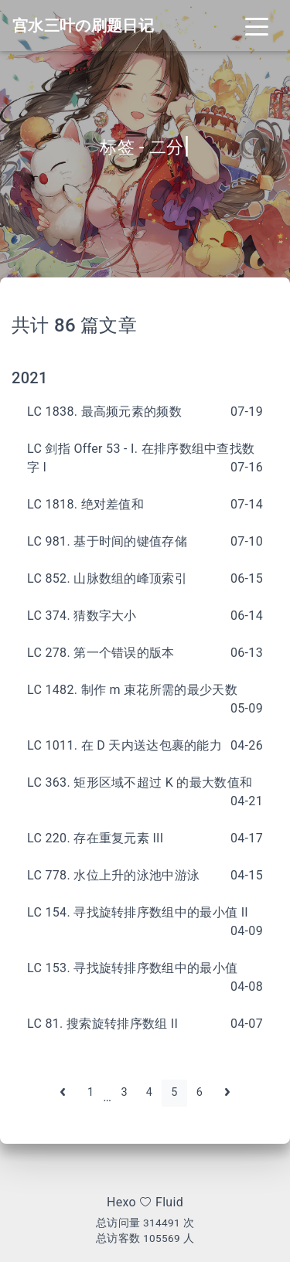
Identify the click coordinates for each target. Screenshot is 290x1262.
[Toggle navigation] (257, 25)
